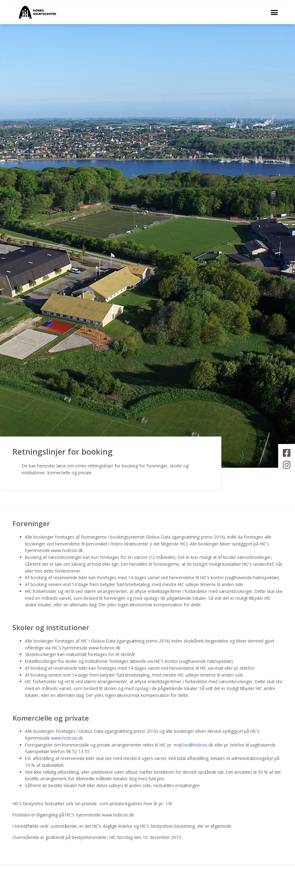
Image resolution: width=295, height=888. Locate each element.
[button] (274, 12)
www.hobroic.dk (67, 738)
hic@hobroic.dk (198, 745)
